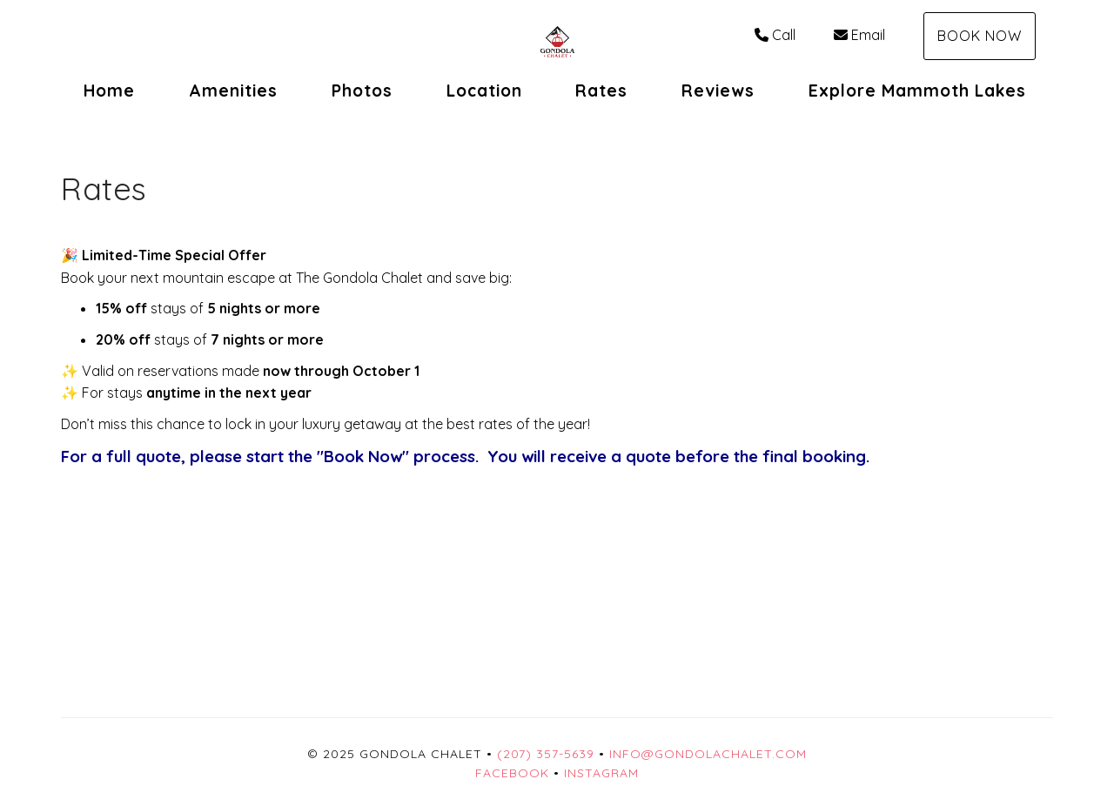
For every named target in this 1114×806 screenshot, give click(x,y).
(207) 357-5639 (545, 754)
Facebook (512, 773)
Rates (601, 90)
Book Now (979, 35)
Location (484, 90)
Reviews (718, 90)
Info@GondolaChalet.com (708, 754)
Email (859, 35)
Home (109, 90)
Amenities (233, 90)
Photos (362, 90)
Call (775, 35)
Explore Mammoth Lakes (917, 90)
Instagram (601, 773)
